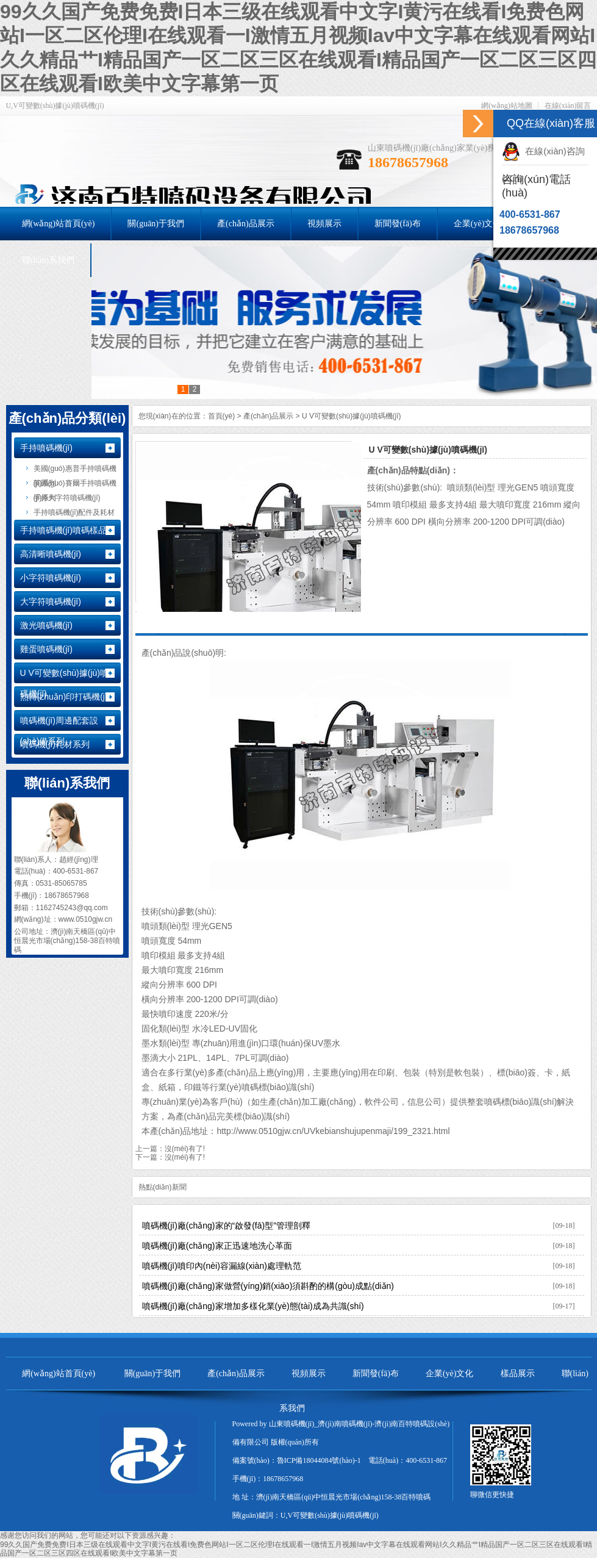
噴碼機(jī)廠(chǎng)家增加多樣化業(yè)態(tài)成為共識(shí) (253, 1306)
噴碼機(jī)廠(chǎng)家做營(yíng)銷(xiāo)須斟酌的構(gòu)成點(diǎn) (268, 1286)
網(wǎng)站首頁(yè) (58, 1373)
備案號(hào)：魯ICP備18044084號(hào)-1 (296, 1460)
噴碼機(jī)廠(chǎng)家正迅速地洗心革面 (217, 1246)
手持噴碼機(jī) (46, 448)
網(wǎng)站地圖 (506, 105)
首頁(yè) (221, 416)
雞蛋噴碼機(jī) (46, 649)
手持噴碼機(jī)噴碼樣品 (63, 530)
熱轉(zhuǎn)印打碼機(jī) (65, 697)
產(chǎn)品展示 (268, 416)
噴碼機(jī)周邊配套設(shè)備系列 (59, 731)
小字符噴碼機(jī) (50, 578)
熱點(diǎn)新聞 (162, 1187)
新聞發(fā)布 (375, 1373)
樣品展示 (518, 1373)
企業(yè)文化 (450, 1373)
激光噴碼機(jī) (46, 625)
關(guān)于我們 (152, 1373)
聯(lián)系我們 (67, 783)
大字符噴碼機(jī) (50, 601)
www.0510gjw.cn (86, 919)
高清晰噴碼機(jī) (50, 554)
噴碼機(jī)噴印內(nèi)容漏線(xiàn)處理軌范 (221, 1266)
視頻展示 (308, 1373)
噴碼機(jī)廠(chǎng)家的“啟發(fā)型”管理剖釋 (226, 1225)
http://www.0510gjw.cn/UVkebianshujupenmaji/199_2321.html (332, 1131)
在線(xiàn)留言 (568, 105)
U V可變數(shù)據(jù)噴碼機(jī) (351, 416)
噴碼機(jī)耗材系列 (55, 744)
